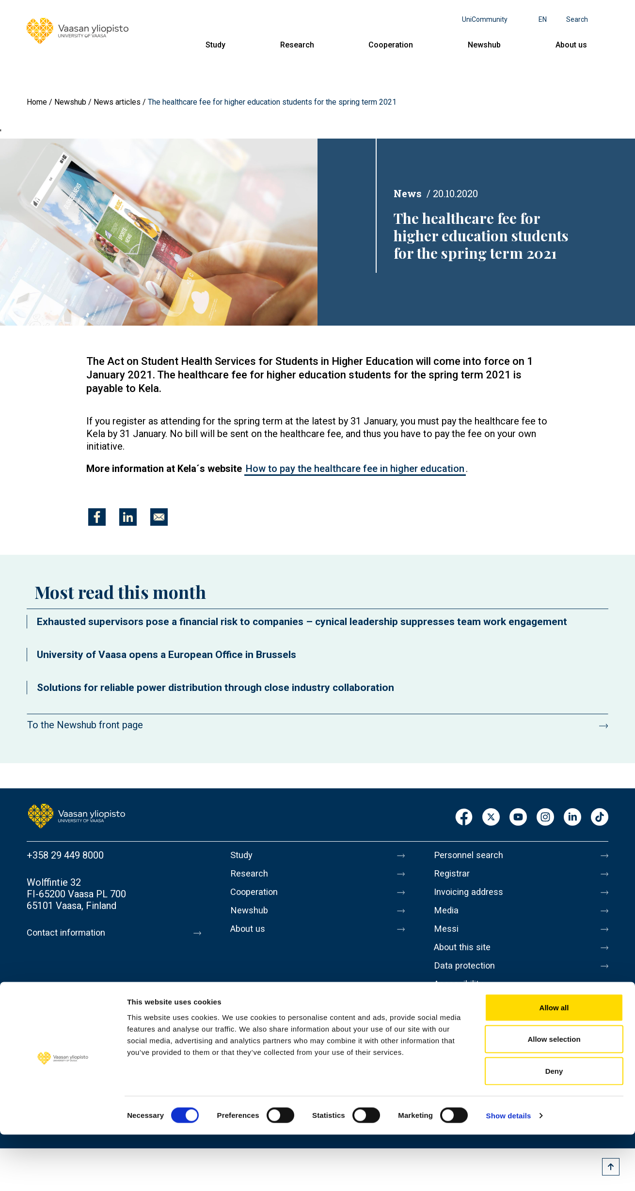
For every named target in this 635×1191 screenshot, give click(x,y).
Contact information (69, 933)
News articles (117, 102)
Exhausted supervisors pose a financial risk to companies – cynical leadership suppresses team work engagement (302, 621)
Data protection (467, 977)
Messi (447, 936)
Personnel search (471, 855)
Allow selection (553, 1096)
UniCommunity (484, 19)
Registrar (453, 875)
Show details (508, 1172)
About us (571, 44)
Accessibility (461, 997)
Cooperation (390, 44)
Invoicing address (471, 896)
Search (577, 19)
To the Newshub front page (85, 725)
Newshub (484, 44)
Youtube (518, 817)
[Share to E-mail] (159, 517)
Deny (554, 1127)
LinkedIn (572, 817)
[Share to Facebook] (97, 517)
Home (37, 102)
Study (215, 44)
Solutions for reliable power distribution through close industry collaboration (215, 687)
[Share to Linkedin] (128, 517)
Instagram (545, 817)
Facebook (464, 817)
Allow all (554, 1064)
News (408, 193)
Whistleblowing (466, 1018)
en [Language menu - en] (543, 19)
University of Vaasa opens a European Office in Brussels (166, 654)
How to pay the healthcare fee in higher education (355, 468)
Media (447, 916)
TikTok (599, 817)
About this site (465, 957)
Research (297, 44)
